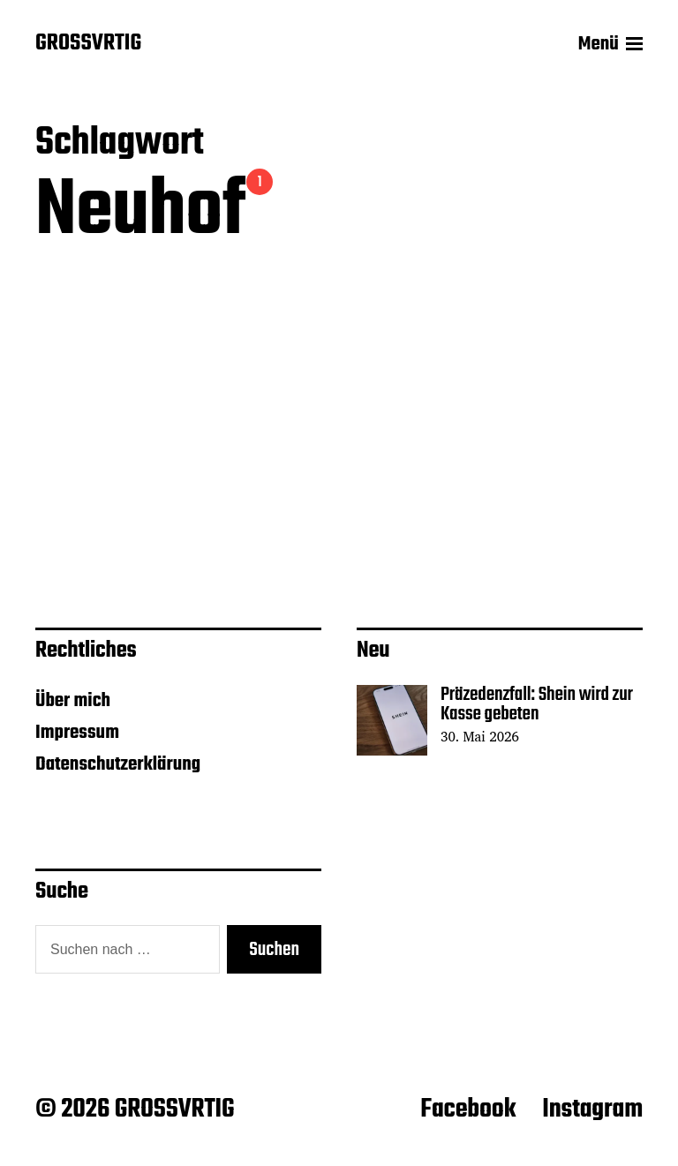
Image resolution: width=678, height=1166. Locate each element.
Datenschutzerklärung (117, 764)
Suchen (274, 950)
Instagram (592, 1109)
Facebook (468, 1109)
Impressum (77, 733)
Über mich (72, 701)
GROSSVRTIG (88, 44)
